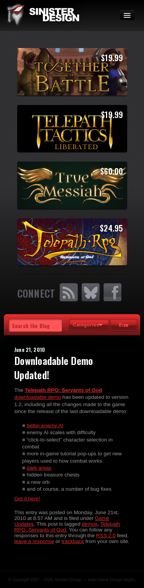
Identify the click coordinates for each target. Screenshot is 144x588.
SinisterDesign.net (42, 15)
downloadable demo (37, 397)
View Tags (124, 326)
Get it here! (27, 498)
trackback (72, 541)
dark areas (39, 468)
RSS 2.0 (106, 535)
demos (90, 524)
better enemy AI (45, 425)
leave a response (34, 541)
